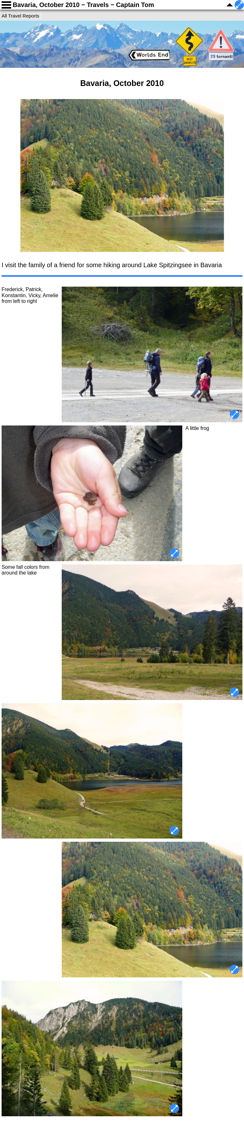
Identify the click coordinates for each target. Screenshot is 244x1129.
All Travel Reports (20, 15)
